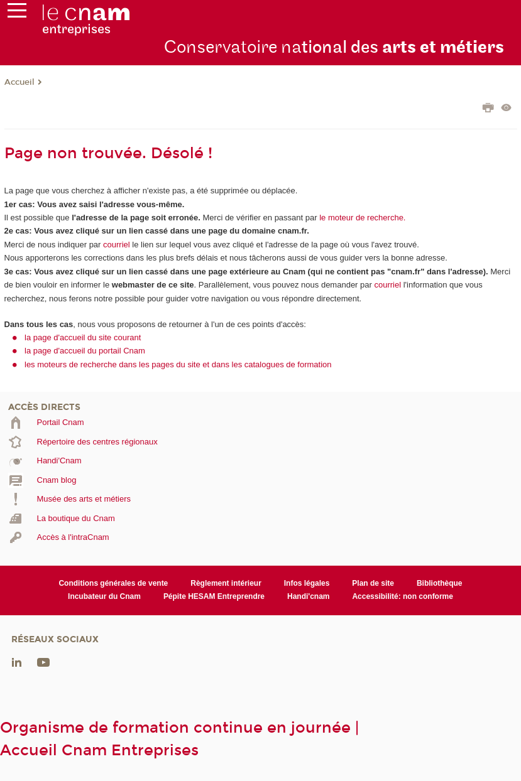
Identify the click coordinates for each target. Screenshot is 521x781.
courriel (116, 244)
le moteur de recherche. (361, 217)
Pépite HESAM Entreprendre (214, 596)
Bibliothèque (440, 583)
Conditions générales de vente (113, 583)
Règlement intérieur (225, 583)
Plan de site (373, 583)
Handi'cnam (308, 596)
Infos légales (307, 583)
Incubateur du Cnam (104, 596)
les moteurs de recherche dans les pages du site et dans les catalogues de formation (178, 364)
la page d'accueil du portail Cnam (85, 350)
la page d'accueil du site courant (83, 337)
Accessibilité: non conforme (402, 596)
